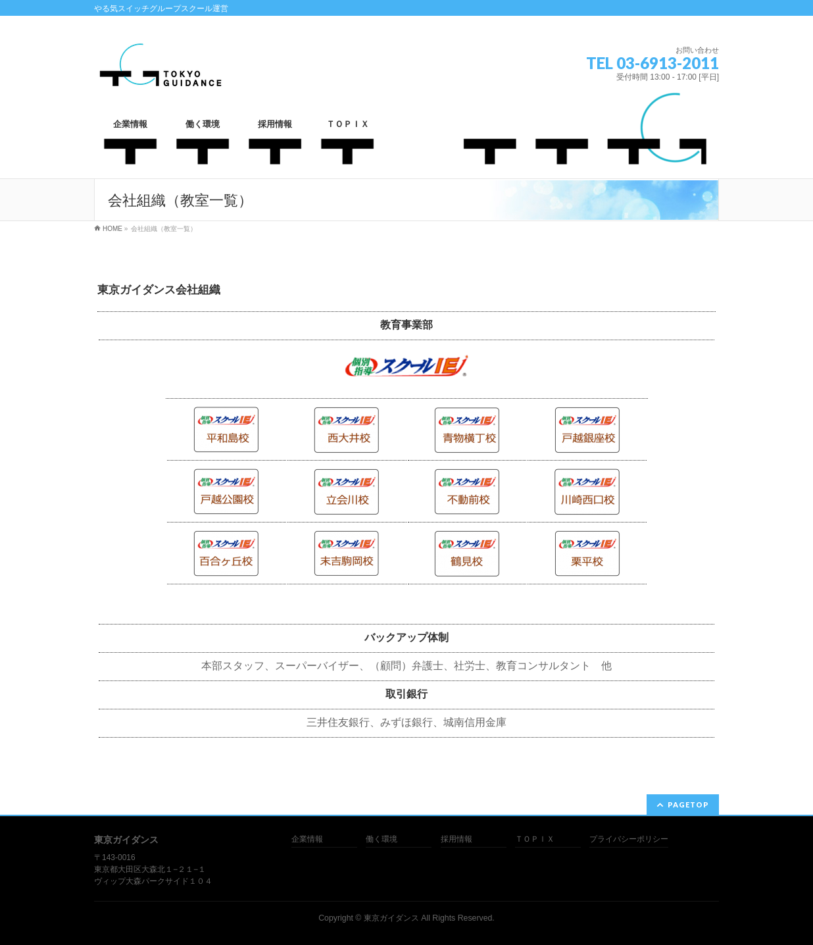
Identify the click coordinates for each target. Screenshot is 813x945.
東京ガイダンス (391, 918)
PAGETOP (688, 804)
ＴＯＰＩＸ (534, 839)
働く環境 (381, 839)
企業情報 (307, 839)
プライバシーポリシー (628, 839)
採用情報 (456, 839)
